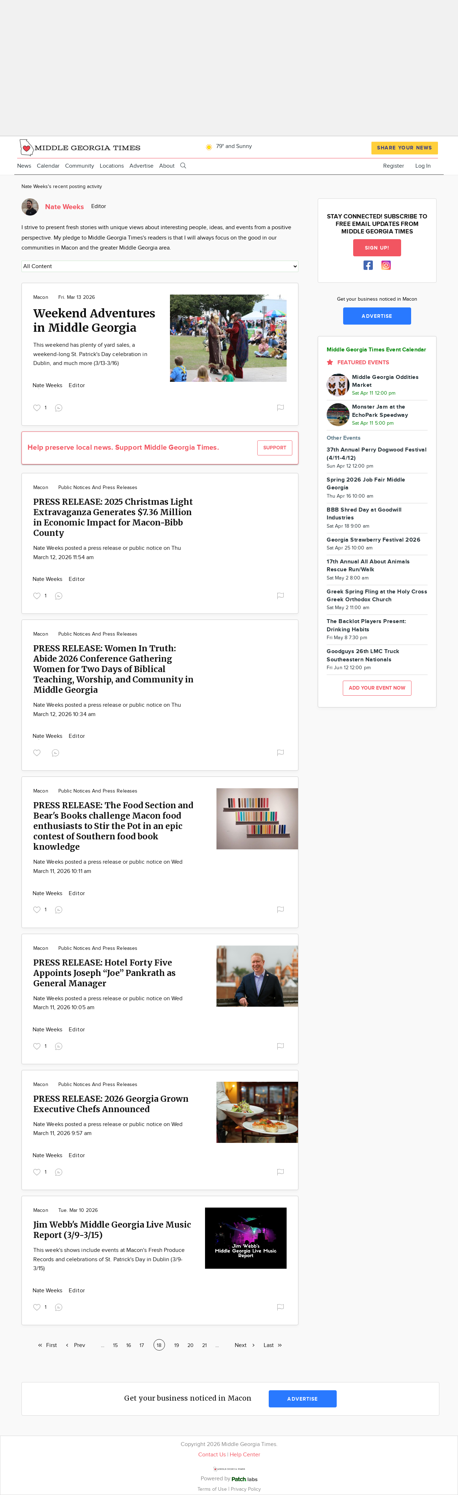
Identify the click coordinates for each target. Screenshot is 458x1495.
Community (79, 166)
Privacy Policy (246, 1489)
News (24, 166)
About (167, 166)
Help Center (245, 1454)
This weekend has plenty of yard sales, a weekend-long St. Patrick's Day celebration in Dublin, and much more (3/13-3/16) (90, 354)
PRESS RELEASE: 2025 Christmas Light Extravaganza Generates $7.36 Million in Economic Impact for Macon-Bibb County (113, 517)
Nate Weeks (48, 385)
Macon (40, 297)
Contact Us (212, 1454)
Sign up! (377, 248)
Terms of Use (213, 1489)
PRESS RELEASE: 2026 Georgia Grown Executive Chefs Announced (111, 1104)
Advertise (142, 166)
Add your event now (377, 688)
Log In (423, 166)
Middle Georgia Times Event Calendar (376, 349)
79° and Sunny (227, 146)
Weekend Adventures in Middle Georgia (94, 320)
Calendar (48, 166)
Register (393, 166)
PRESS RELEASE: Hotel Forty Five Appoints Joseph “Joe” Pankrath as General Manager (104, 972)
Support (274, 448)
